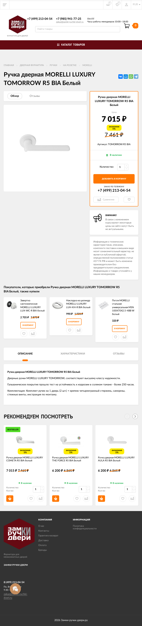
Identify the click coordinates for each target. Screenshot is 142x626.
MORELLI (87, 65)
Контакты (43, 531)
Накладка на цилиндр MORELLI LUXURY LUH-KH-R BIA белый (78, 304)
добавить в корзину (114, 179)
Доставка (43, 540)
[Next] (135, 416)
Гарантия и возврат (48, 536)
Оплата (42, 545)
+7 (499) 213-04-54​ (39, 18)
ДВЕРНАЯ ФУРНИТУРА (32, 65)
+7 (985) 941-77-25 (68, 18)
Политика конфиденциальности (85, 527)
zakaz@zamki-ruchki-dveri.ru (70, 22)
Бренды (42, 550)
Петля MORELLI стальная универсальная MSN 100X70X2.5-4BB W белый (123, 307)
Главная (9, 65)
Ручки (53, 65)
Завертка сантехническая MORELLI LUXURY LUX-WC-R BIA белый (32, 305)
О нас (41, 526)
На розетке (70, 65)
